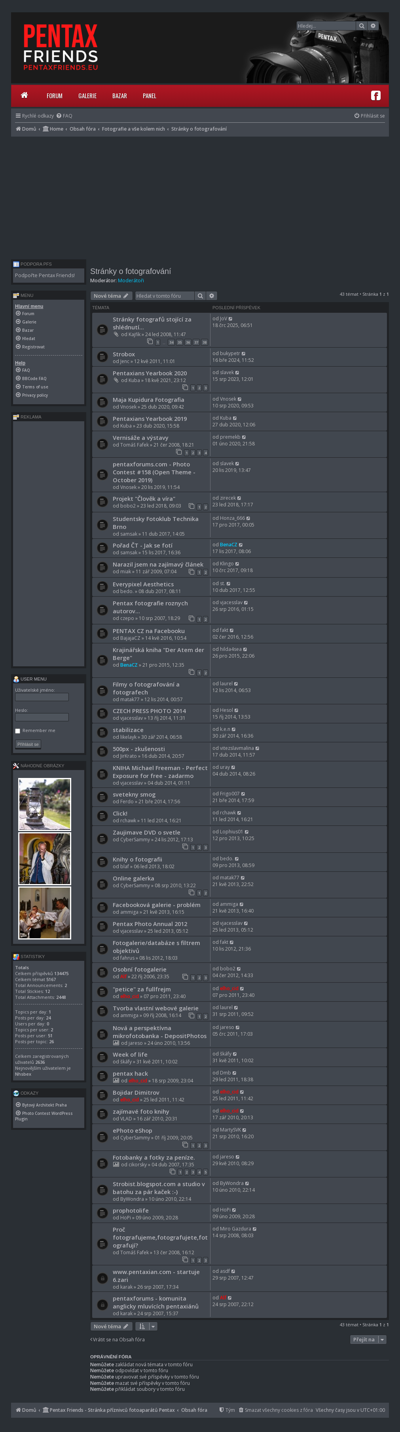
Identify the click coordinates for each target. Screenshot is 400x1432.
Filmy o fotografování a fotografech (146, 688)
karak (126, 1287)
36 (188, 342)
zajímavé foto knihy (141, 1111)
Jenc (124, 361)
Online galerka (133, 878)
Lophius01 (231, 831)
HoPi (125, 1217)
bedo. (127, 591)
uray (225, 767)
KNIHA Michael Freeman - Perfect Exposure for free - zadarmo (160, 772)
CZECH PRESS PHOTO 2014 (149, 711)
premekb (230, 437)
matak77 (130, 699)
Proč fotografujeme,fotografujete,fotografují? (160, 1237)
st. (222, 583)
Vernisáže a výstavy (141, 437)
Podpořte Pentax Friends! (45, 275)
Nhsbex (23, 1074)
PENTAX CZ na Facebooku (149, 631)
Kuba (134, 380)
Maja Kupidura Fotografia (148, 399)
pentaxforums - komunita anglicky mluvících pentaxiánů (156, 1302)
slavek (227, 372)
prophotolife (131, 1210)
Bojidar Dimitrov (136, 1092)
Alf (123, 976)
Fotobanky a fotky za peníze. (154, 1157)
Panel (149, 95)
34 (171, 342)
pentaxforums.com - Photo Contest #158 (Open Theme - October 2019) (154, 472)
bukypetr (230, 353)
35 (180, 342)
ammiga (129, 912)
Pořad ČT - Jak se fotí (143, 545)
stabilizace (128, 730)
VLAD (126, 1118)
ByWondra (132, 1199)
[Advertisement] (200, 196)
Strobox (124, 354)
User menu (30, 679)
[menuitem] (64, 115)
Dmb (225, 1072)
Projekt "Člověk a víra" (144, 498)
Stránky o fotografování (130, 271)
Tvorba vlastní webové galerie (156, 1008)
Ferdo (127, 801)
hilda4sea (231, 649)
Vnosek (128, 406)
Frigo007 (230, 793)
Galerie (87, 95)
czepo (127, 618)
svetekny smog (134, 794)
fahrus (127, 958)
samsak (128, 534)
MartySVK (230, 1129)
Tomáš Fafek (134, 444)
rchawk (128, 820)
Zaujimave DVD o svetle (146, 832)
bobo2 (128, 505)
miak (125, 571)
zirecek (228, 497)
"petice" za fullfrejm (142, 989)
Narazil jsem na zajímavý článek (158, 564)
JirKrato (128, 756)
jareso (136, 1043)
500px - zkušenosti (139, 749)
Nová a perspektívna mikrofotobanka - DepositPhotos (160, 1032)
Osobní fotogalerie (140, 969)
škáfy (126, 1061)
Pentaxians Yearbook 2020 (150, 373)
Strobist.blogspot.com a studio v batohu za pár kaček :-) (159, 1188)
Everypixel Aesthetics (143, 584)
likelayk (128, 737)
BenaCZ (228, 544)
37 (196, 342)
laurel (226, 683)
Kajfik (134, 334)
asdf (225, 1271)
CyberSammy (135, 839)
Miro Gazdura (235, 1228)
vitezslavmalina (237, 748)
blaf (124, 866)
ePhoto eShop (132, 1130)
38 (205, 342)
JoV (223, 318)
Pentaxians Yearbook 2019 (150, 418)
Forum (55, 95)
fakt (224, 630)
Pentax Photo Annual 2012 (150, 924)
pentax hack (130, 1073)
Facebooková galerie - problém (157, 905)
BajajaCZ (130, 638)
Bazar (119, 95)
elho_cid (129, 996)
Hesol (226, 710)
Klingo (227, 563)
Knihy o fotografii (137, 859)
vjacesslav (231, 602)
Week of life (130, 1054)
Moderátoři (131, 280)
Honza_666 (232, 518)
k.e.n (225, 729)
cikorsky (138, 1164)
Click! (120, 813)
